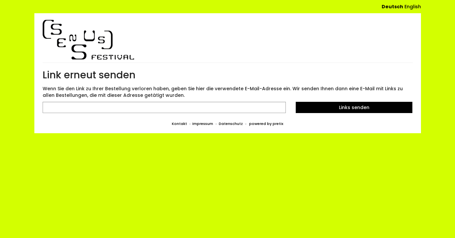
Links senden (354, 107)
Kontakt (179, 123)
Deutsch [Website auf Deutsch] (392, 6)
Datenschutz (231, 123)
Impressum (202, 123)
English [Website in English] (412, 6)
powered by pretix (266, 123)
